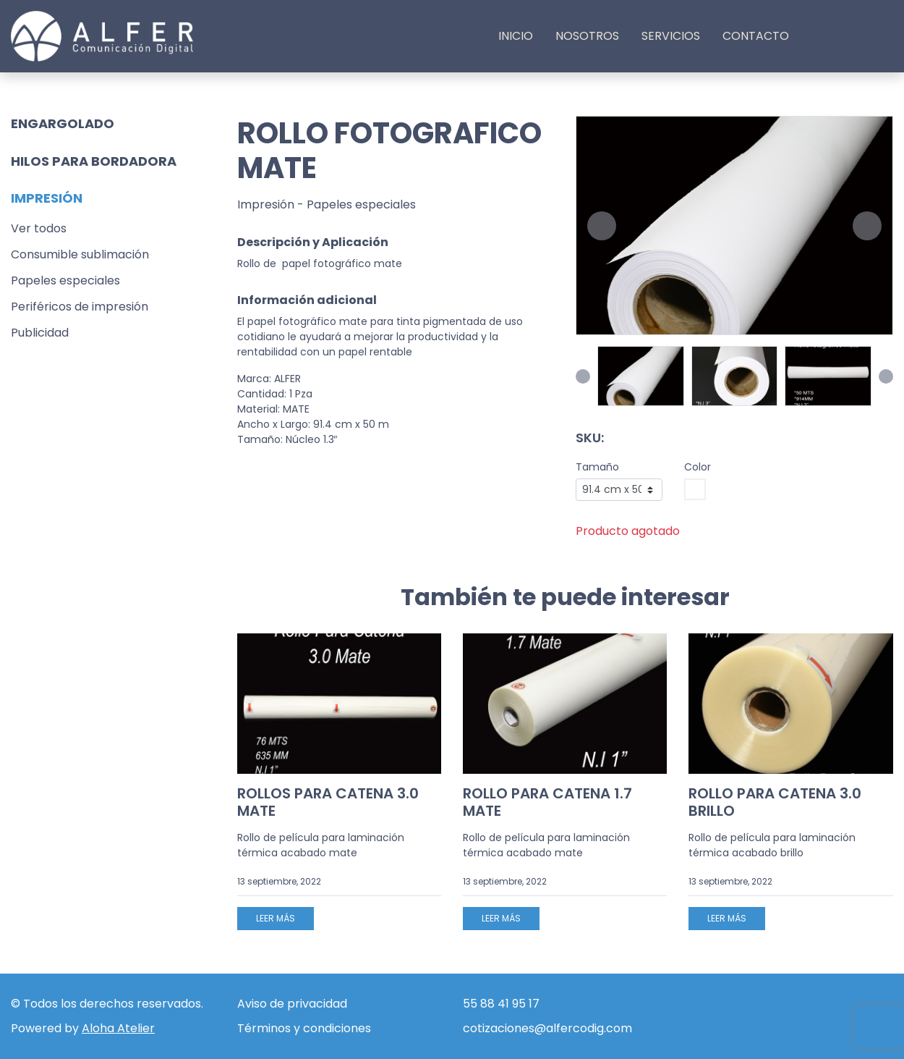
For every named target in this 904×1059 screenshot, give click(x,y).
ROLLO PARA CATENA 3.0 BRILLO (774, 802)
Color (697, 467)
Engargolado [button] (62, 123)
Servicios (670, 36)
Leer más (275, 918)
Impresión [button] (46, 198)
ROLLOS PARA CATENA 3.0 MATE (328, 802)
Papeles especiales (65, 280)
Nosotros (587, 36)
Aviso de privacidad (292, 1003)
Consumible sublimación (80, 254)
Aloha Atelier (118, 1028)
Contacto (755, 36)
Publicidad (40, 332)
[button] (601, 225)
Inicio (515, 36)
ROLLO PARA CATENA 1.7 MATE (547, 802)
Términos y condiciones (304, 1028)
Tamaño (597, 467)
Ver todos (39, 228)
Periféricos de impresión (79, 306)
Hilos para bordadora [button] (93, 161)
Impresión (265, 204)
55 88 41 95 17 (501, 1003)
